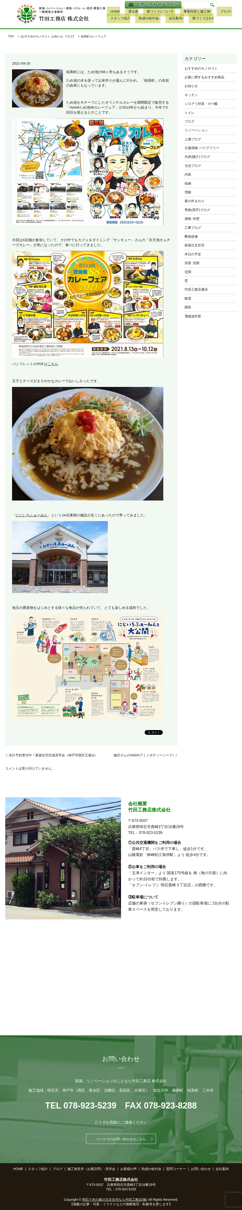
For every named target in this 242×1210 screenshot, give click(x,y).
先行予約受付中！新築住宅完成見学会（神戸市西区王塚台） (53, 755)
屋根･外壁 (192, 219)
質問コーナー (176, 1169)
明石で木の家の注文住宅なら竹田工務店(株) (114, 1199)
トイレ (189, 113)
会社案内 (140, 18)
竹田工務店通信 (196, 289)
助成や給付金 (116, 18)
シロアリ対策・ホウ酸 (201, 104)
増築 (188, 192)
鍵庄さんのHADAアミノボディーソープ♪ (144, 755)
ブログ (206, 12)
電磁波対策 (193, 316)
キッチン (191, 95)
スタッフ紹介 (229, 12)
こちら (53, 364)
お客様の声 (128, 1169)
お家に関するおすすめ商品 (204, 77)
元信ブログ (193, 166)
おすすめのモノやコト (36, 36)
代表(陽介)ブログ (197, 157)
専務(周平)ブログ (197, 210)
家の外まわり (194, 201)
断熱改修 (191, 236)
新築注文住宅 (194, 245)
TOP (11, 36)
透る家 (125, 12)
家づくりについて (147, 12)
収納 (188, 183)
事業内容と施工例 (181, 12)
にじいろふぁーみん (32, 515)
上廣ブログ (193, 139)
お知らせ (57, 36)
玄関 (188, 272)
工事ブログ (193, 228)
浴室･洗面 (192, 263)
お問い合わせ (201, 1169)
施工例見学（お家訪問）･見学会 (91, 1169)
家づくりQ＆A (165, 18)
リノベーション (196, 130)
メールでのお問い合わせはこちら (121, 1139)
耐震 (188, 298)
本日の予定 (193, 254)
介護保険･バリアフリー (202, 148)
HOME (111, 12)
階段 (188, 307)
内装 (188, 174)
